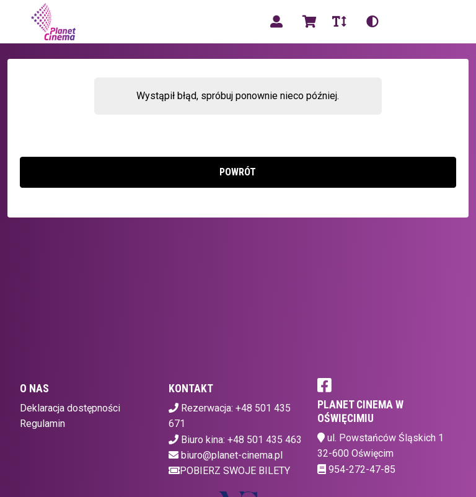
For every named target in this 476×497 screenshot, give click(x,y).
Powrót (237, 172)
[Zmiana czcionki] (339, 21)
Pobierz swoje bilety (229, 471)
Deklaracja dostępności (70, 408)
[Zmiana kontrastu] (372, 21)
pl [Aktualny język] (404, 21)
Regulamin (42, 423)
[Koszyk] (307, 22)
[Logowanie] (276, 21)
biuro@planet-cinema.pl (232, 455)
